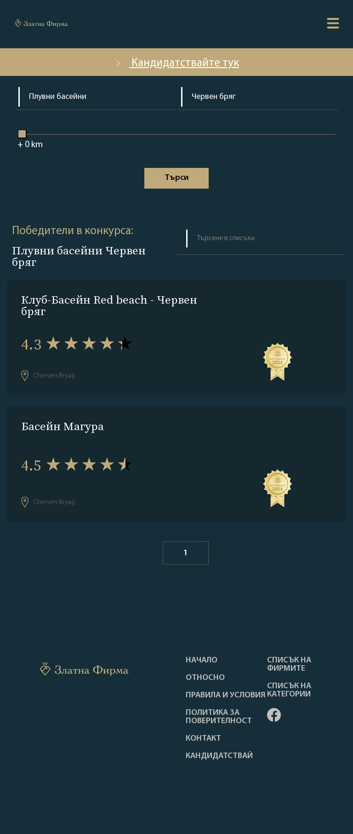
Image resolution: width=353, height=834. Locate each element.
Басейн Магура (62, 426)
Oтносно (205, 678)
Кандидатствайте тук (176, 63)
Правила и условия (226, 695)
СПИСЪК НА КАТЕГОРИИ (289, 690)
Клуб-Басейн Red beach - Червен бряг (109, 305)
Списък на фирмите (289, 664)
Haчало (201, 660)
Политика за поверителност (219, 717)
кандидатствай (219, 756)
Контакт (203, 739)
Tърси (176, 177)
